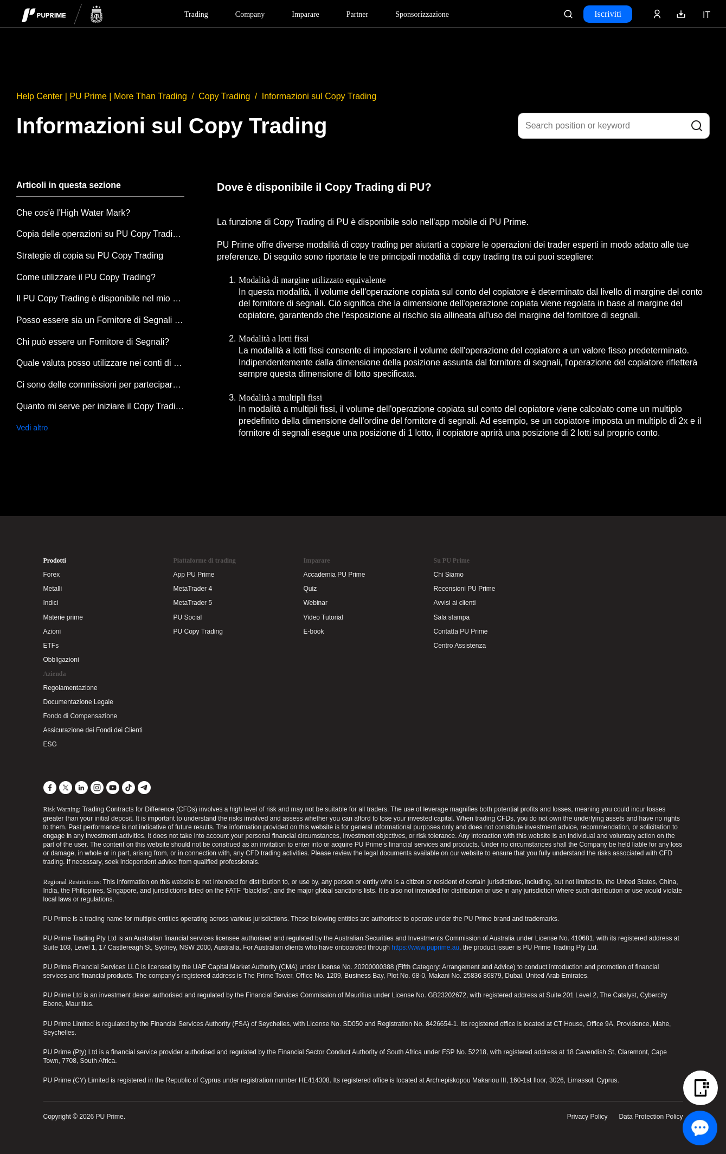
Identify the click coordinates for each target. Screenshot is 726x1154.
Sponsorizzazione (422, 14)
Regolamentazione (70, 688)
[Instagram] (97, 787)
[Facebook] (49, 787)
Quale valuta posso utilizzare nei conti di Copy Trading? (100, 363)
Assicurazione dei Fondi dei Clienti (93, 730)
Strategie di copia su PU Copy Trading (89, 255)
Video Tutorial (323, 617)
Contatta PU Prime (461, 631)
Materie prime (63, 617)
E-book (314, 631)
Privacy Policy (587, 1116)
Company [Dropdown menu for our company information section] (250, 14)
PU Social (188, 617)
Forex (51, 574)
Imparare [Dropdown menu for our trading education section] (305, 14)
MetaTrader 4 (193, 588)
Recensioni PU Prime (465, 588)
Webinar (315, 603)
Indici (51, 603)
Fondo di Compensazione (80, 716)
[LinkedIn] (81, 787)
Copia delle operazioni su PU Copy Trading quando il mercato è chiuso (100, 233)
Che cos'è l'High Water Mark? (73, 212)
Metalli (52, 588)
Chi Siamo (449, 574)
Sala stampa (452, 617)
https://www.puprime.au (425, 947)
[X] (65, 787)
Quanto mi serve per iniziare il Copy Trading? (100, 406)
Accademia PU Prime (334, 574)
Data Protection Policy (651, 1116)
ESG (50, 744)
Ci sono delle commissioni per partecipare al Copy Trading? (100, 384)
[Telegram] (144, 787)
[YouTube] (112, 787)
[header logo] (62, 13)
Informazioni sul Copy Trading (319, 96)
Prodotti (54, 560)
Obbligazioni (61, 659)
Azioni (52, 631)
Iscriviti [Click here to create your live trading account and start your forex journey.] (607, 13)
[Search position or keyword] (614, 126)
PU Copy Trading (198, 631)
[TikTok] (128, 787)
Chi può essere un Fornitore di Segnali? (92, 341)
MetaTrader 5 (193, 603)
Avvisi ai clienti (455, 603)
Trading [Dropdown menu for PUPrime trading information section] (196, 14)
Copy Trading (224, 96)
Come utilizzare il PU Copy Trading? (86, 277)
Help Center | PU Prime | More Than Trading (101, 96)
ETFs (51, 645)
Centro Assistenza (460, 645)
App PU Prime (194, 574)
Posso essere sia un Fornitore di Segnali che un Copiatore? (100, 320)
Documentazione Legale (78, 702)
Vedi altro (32, 427)
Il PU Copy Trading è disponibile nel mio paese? (100, 298)
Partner (357, 14)
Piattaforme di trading (205, 560)
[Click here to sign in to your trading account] (657, 14)
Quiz (310, 588)
